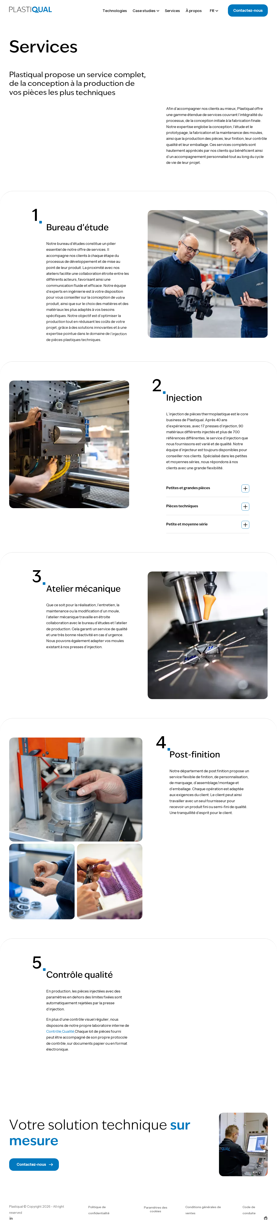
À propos (194, 10)
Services (172, 10)
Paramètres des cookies (155, 1209)
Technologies (115, 10)
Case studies (146, 10)
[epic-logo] (265, 1219)
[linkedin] (11, 1218)
